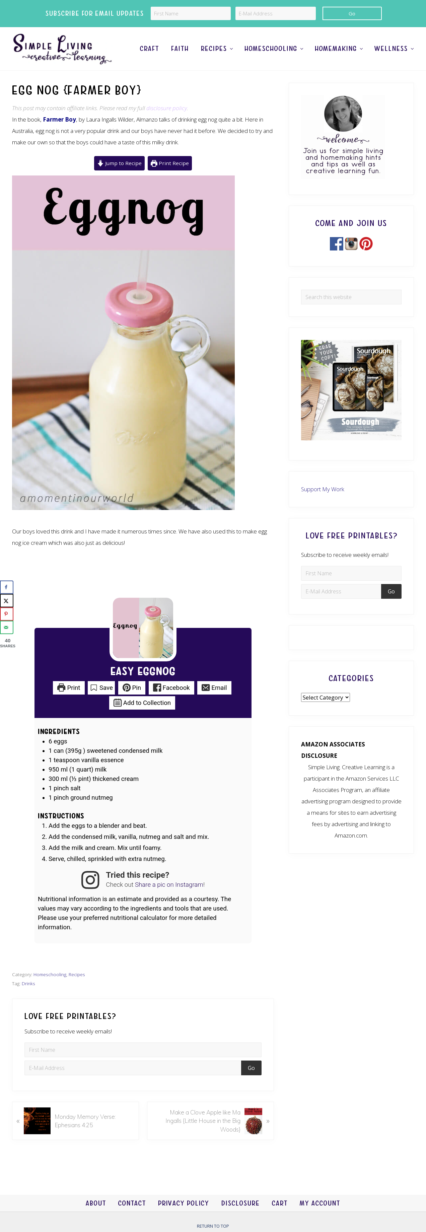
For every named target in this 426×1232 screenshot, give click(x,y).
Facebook (171, 688)
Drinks (28, 983)
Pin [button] (132, 688)
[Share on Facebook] (6, 587)
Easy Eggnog (143, 671)
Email (214, 688)
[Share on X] (6, 600)
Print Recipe (170, 163)
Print (68, 688)
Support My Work (322, 489)
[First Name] (191, 13)
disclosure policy (166, 108)
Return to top (213, 1226)
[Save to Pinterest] (6, 614)
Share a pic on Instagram (169, 884)
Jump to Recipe (119, 163)
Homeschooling (49, 974)
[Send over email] (6, 627)
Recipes (77, 974)
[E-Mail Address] (275, 13)
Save (101, 688)
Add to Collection (142, 703)
